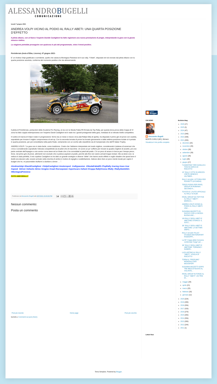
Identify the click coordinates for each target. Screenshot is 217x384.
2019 (182, 302)
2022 (182, 137)
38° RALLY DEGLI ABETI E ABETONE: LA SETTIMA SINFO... (192, 228)
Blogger (119, 372)
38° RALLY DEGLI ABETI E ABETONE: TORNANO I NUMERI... (192, 247)
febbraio (185, 292)
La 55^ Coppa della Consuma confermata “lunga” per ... (193, 241)
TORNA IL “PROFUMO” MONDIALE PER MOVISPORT (190, 262)
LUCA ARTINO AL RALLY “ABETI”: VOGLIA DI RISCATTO (191, 254)
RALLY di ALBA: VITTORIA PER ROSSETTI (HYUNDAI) (194, 180)
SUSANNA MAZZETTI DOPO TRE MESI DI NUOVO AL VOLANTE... (193, 269)
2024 (182, 130)
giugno (185, 162)
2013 (182, 321)
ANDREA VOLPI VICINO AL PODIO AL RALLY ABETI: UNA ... (192, 206)
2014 (182, 318)
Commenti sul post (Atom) (27, 317)
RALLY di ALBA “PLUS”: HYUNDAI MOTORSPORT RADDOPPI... (193, 235)
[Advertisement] (74, 291)
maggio (185, 282)
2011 (182, 328)
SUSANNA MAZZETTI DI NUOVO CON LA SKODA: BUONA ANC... (192, 213)
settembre (186, 153)
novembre (186, 146)
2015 (182, 315)
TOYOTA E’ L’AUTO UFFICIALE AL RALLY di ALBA (193, 193)
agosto (185, 156)
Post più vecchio (131, 313)
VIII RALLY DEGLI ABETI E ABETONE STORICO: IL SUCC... (192, 220)
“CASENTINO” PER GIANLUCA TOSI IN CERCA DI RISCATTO (193, 167)
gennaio (185, 295)
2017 (182, 309)
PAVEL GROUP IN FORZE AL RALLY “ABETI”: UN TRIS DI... (193, 276)
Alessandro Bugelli (155, 136)
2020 (182, 299)
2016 (182, 312)
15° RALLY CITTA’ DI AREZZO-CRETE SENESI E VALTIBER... (193, 174)
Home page (74, 313)
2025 (182, 127)
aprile (184, 285)
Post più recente (18, 313)
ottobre (185, 149)
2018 (182, 305)
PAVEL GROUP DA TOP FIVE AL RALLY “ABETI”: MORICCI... (193, 199)
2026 (182, 124)
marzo (184, 288)
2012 (182, 325)
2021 (182, 140)
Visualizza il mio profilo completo (157, 142)
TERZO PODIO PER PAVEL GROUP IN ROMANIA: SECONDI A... (192, 187)
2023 (182, 134)
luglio (184, 159)
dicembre (186, 143)
